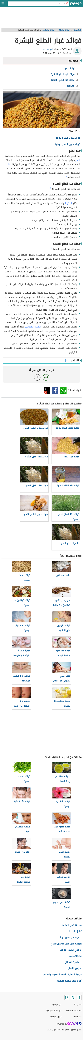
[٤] (51, 248)
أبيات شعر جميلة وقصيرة (69, 980)
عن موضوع (57, 1005)
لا (37, 377)
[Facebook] (79, 997)
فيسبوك (55, 390)
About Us (77, 1017)
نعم (46, 377)
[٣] (51, 188)
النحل (77, 160)
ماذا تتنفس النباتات (72, 925)
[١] (9, 163)
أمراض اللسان (75, 968)
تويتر (47, 390)
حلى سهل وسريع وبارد (70, 937)
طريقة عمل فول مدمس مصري (66, 943)
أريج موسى (48, 49)
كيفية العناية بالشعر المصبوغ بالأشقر (62, 974)
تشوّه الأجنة (75, 931)
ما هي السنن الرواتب (71, 950)
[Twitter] (73, 997)
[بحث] (67, 4)
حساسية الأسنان (73, 962)
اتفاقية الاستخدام (74, 1011)
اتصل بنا (78, 1005)
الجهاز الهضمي (33, 326)
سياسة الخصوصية (54, 1011)
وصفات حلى (75, 956)
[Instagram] (66, 997)
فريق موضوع (56, 1017)
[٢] (66, 176)
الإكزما (68, 203)
